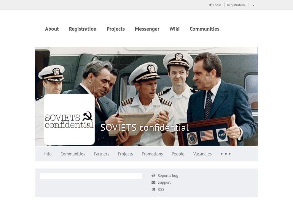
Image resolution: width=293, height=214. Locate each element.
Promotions (152, 154)
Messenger (147, 28)
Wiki (175, 28)
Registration (236, 5)
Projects (115, 28)
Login (215, 5)
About (52, 28)
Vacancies (202, 154)
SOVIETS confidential (144, 127)
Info (48, 154)
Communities (204, 28)
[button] (253, 5)
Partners (101, 154)
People (178, 154)
